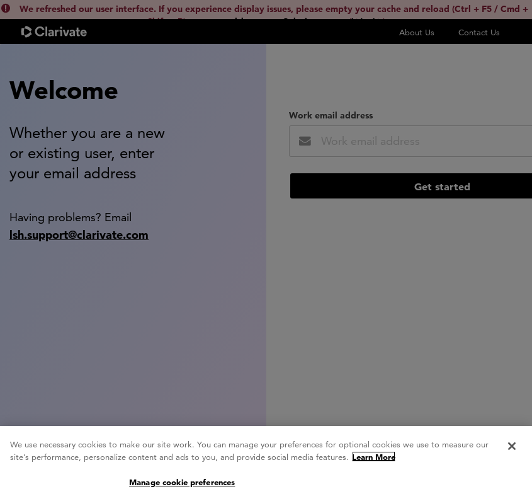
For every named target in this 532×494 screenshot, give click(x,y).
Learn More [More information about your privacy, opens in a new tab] (373, 462)
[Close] (512, 452)
